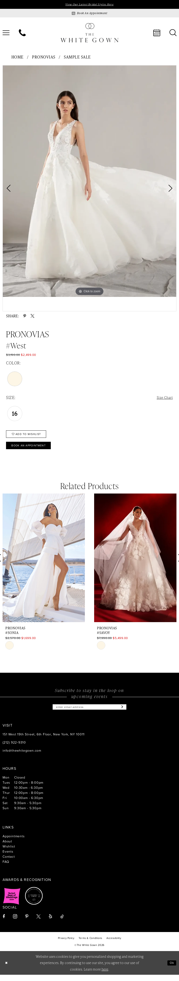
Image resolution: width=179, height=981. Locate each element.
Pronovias (43, 57)
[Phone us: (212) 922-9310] (22, 33)
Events (8, 857)
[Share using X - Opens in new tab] (32, 316)
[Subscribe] (127, 712)
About (7, 847)
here (105, 975)
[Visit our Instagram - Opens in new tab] (15, 922)
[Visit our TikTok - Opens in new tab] (62, 923)
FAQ (6, 868)
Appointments (14, 842)
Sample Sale (77, 57)
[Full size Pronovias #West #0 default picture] (89, 182)
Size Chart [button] (163, 398)
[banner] (89, 33)
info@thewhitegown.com (22, 756)
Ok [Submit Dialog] (171, 969)
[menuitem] (22, 33)
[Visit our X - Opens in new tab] (38, 923)
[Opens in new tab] (12, 902)
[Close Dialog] (7, 969)
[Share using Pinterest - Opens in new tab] (24, 316)
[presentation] (44, 563)
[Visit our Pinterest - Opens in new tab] (26, 923)
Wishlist (9, 852)
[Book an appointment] (89, 14)
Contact (9, 863)
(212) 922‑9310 (14, 748)
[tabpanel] (89, 182)
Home (17, 57)
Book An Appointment (32, 450)
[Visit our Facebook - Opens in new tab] (4, 923)
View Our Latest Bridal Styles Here (89, 5)
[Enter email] (89, 712)
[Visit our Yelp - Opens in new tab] (50, 923)
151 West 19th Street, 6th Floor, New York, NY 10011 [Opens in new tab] (44, 740)
